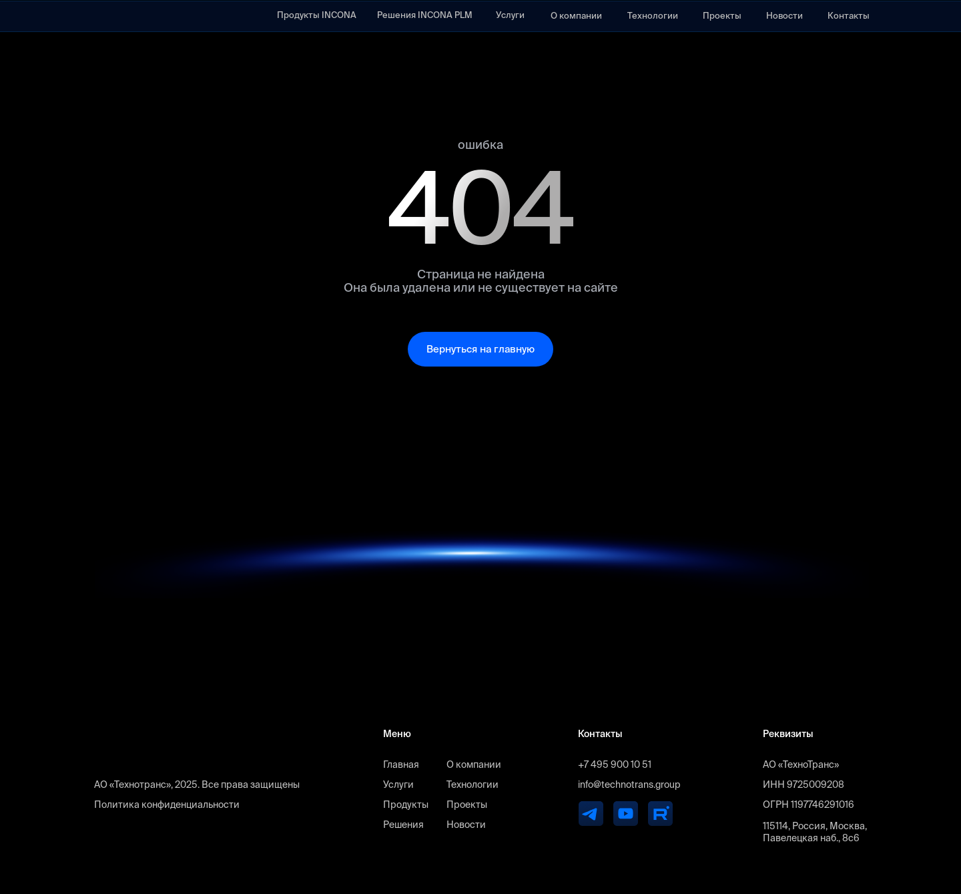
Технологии (652, 16)
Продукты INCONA (316, 15)
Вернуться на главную (480, 349)
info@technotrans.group (629, 784)
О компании (576, 16)
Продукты (405, 804)
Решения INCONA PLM (424, 15)
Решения (403, 824)
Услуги (510, 15)
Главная (401, 764)
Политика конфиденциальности (167, 804)
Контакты (849, 16)
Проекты (722, 16)
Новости (784, 16)
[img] (126, 16)
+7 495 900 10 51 (614, 764)
